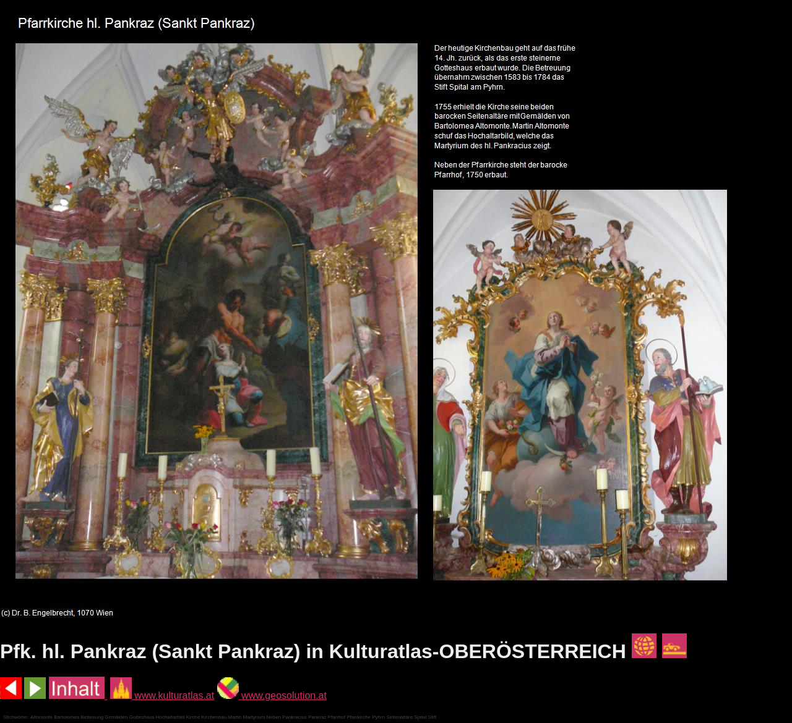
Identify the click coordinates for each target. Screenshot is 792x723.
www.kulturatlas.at (162, 695)
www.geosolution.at (272, 695)
